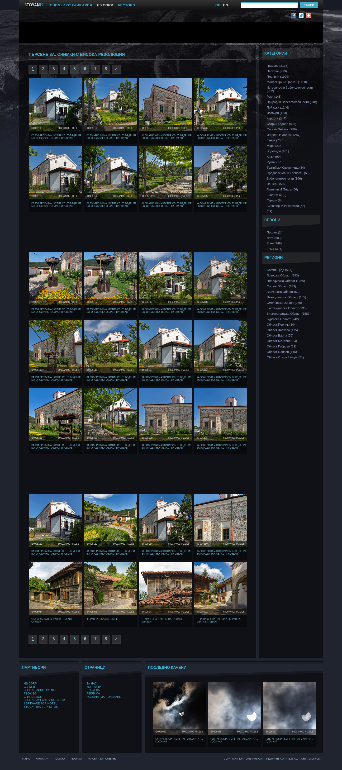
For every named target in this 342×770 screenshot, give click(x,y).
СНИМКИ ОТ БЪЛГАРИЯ (71, 5)
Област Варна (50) (280, 335)
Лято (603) (274, 238)
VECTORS (126, 5)
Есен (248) (274, 243)
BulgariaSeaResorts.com (44, 700)
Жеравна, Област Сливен (102, 619)
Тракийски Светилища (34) (286, 167)
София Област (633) (281, 286)
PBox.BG (30, 693)
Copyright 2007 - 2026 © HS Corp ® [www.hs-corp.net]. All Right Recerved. (272, 758)
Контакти (93, 687)
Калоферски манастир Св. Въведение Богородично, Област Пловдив (56, 136)
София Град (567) (279, 270)
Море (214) (275, 145)
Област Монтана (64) (282, 341)
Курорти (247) (276, 118)
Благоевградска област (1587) (289, 313)
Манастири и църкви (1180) (287, 82)
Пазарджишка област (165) (286, 297)
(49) (269, 211)
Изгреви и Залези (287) (283, 135)
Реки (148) (274, 96)
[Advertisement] (139, 32)
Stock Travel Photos (41, 706)
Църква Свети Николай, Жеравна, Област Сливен (219, 620)
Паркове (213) (277, 71)
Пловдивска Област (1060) (286, 281)
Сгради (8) (274, 200)
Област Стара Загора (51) (285, 357)
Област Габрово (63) (281, 346)
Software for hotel (40, 703)
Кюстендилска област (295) (287, 308)
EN (225, 5)
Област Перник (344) (282, 324)
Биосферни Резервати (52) (286, 206)
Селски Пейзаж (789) (282, 129)
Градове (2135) (277, 65)
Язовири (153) (277, 113)
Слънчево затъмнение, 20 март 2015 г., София (179, 740)
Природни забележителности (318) (292, 102)
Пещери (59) (276, 184)
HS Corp (30, 683)
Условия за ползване (103, 697)
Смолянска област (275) (284, 302)
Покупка (93, 690)
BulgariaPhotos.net (40, 690)
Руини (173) (275, 162)
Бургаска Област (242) (283, 319)
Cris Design (33, 697)
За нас (91, 683)
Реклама (93, 693)
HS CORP (105, 5)
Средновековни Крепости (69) (288, 173)
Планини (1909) (278, 76)
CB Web (29, 687)
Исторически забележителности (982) (290, 89)
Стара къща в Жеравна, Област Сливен (51, 620)
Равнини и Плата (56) (282, 189)
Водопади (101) (278, 151)
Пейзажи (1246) (278, 107)
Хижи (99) (274, 156)
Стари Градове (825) (281, 124)
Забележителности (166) (284, 178)
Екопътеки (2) (276, 195)
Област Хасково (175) (282, 330)
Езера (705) (275, 140)
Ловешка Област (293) (283, 275)
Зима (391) (274, 249)
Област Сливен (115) (282, 352)
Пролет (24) (275, 232)
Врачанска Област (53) (283, 292)
